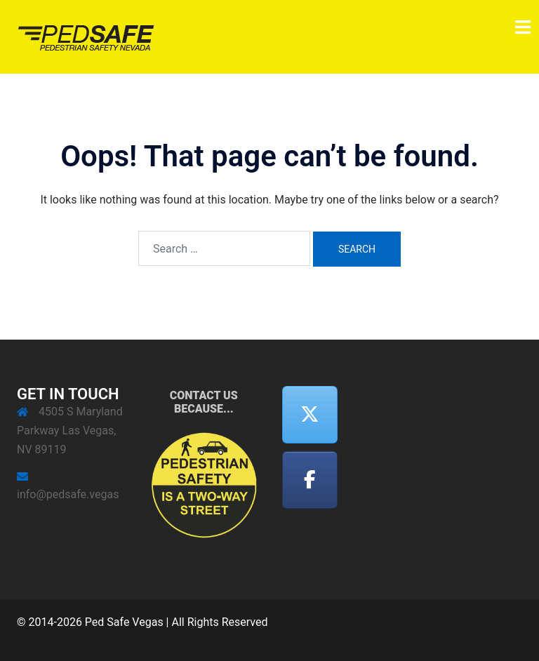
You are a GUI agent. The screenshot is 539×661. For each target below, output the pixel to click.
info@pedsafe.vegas (68, 494)
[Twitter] (310, 415)
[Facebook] (310, 480)
